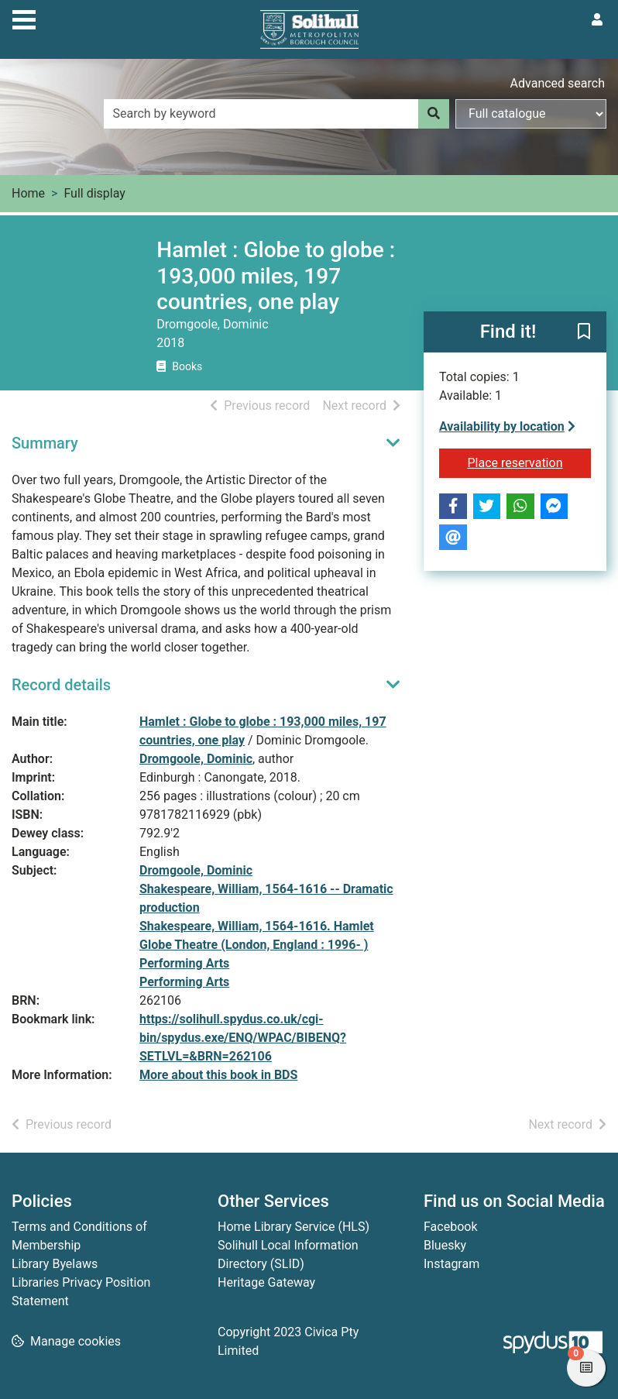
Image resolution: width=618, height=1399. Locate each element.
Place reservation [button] (529, 461)
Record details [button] (61, 684)
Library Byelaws (55, 1263)
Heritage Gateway (266, 1282)
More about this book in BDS (218, 1074)
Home (28, 193)
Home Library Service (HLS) (293, 1226)
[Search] (433, 114)
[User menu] (597, 20)
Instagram (451, 1263)
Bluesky (445, 1245)
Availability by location (507, 426)
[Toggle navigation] (24, 17)
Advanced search (557, 83)
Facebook (450, 1226)
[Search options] (530, 114)
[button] (584, 332)
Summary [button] (45, 443)
